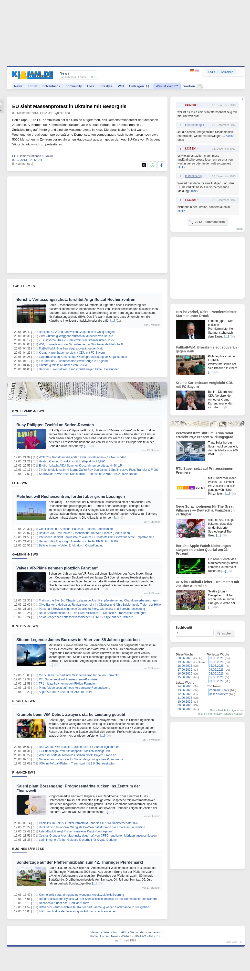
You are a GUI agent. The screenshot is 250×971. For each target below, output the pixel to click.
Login (211, 71)
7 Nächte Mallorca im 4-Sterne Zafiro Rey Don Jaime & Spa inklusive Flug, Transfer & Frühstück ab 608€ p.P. (110, 469)
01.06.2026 (216, 681)
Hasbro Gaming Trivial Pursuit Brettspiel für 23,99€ (72, 461)
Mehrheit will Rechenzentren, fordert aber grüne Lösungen (70, 496)
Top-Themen (23, 286)
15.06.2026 (184, 677)
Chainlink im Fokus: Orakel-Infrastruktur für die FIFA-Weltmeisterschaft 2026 (88, 823)
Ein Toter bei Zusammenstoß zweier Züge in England (73, 361)
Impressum (154, 932)
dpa (67, 113)
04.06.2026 (216, 669)
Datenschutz (111, 932)
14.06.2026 (184, 686)
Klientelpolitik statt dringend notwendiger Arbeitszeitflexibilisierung (81, 894)
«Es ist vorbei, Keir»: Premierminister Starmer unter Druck (76, 340)
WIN (121, 86)
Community (73, 86)
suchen (224, 633)
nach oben (231, 941)
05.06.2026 (216, 665)
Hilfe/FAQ (140, 936)
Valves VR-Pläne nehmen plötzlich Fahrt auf (57, 568)
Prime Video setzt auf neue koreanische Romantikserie (74, 687)
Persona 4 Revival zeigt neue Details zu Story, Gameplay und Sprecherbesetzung (92, 609)
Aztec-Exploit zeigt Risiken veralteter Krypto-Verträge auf (76, 831)
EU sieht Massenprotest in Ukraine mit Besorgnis (69, 106)
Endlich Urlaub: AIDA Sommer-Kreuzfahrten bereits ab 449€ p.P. (80, 465)
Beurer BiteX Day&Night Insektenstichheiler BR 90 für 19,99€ (78, 541)
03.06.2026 (216, 673)
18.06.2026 (184, 665)
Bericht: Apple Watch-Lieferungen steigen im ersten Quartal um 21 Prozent (203, 550)
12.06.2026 (184, 694)
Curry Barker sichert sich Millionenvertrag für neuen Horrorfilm (79, 675)
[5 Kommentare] (22, 163)
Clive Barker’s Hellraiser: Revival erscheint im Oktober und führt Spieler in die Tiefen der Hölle (100, 604)
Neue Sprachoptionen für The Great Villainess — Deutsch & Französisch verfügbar (92, 613)
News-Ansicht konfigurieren (226, 710)
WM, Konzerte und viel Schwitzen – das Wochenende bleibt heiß (81, 344)
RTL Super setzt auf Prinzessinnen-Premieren (68, 679)
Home (94, 936)
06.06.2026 (216, 662)
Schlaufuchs (51, 86)
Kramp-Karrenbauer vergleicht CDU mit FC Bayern (72, 352)
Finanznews (23, 772)
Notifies (238, 713)
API (150, 936)
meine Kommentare (210, 713)
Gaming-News (25, 554)
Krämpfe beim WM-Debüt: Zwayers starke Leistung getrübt (70, 714)
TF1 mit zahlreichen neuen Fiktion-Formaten (67, 683)
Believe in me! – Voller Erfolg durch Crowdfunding (71, 545)
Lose (90, 86)
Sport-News (23, 701)
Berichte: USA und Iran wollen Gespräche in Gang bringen (77, 332)
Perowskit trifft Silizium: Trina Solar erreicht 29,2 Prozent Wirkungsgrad (204, 435)
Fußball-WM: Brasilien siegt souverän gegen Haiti (71, 348)
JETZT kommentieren (207, 222)
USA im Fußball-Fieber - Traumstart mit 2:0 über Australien (77, 763)
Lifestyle (106, 86)
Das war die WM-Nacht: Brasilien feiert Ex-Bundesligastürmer (79, 747)
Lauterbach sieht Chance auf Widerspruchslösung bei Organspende (83, 357)
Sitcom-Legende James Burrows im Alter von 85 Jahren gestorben (78, 640)
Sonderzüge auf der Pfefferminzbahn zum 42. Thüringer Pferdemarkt (79, 862)
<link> (230, 136)
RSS (159, 936)
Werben (189, 86)
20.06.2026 (184, 658)
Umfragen (139, 86)
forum (239, 228)
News (18, 86)
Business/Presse (28, 849)
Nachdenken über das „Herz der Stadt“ (64, 903)
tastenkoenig (193, 125)
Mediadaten (137, 932)
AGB (124, 932)
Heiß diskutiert (218, 694)
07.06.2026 (216, 658)
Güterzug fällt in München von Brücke (63, 365)
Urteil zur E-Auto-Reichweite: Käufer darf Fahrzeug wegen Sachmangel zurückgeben (94, 907)
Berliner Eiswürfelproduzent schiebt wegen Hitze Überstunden (79, 369)
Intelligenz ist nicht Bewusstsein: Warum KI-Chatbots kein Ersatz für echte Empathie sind (96, 537)
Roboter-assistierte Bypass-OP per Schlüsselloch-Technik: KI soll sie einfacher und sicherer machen (104, 899)
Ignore (227, 713)
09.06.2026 (184, 705)
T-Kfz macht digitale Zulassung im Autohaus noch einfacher (77, 911)
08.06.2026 (184, 709)
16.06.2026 (184, 673)
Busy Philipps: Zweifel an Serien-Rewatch (55, 425)
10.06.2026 (184, 701)
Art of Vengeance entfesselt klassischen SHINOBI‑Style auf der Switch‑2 (86, 617)
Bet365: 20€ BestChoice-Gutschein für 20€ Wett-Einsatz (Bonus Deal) (84, 533)
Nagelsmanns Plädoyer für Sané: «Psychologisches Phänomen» (81, 759)
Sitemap (94, 932)
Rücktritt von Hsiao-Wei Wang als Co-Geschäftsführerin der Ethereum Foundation (92, 827)
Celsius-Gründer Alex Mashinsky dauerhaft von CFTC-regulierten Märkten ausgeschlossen (97, 835)
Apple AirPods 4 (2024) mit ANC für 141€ (65, 692)
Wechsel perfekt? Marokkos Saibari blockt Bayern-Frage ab (77, 755)
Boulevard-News (28, 411)
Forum (32, 86)
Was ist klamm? (167, 86)
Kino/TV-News (25, 626)
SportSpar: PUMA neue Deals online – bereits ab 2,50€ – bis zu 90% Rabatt (88, 474)
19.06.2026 (184, 662)
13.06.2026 (184, 690)
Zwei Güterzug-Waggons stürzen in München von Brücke (76, 336)
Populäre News (219, 690)
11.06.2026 (184, 697)
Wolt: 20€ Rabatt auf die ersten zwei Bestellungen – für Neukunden (82, 457)
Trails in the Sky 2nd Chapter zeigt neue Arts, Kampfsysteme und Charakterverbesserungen (98, 600)
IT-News (19, 483)
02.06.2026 (216, 677)
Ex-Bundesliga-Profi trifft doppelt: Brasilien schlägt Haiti (74, 751)
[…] (112, 320)
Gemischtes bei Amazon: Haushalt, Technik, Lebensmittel (76, 529)
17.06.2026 (184, 669)
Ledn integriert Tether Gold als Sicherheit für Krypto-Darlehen (78, 839)
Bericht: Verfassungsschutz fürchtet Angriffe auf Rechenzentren (75, 299)
